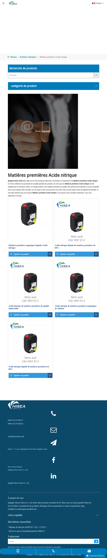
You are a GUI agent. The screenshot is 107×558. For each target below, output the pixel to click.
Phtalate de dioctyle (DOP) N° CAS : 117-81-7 (27, 527)
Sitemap (78, 555)
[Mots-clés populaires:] (96, 75)
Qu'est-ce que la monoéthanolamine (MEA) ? (27, 531)
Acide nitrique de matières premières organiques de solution (75, 307)
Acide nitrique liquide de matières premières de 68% (75, 246)
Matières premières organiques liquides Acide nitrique (28, 246)
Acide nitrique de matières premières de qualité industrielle (29, 307)
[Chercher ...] (51, 75)
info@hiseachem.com (16, 436)
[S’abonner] (96, 541)
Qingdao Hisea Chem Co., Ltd (18, 483)
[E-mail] (49, 541)
